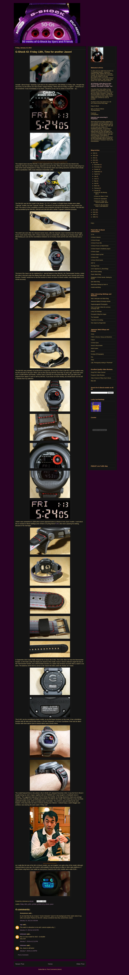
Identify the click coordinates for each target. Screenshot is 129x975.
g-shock (46, 904)
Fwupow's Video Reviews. (98, 375)
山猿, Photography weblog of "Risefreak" (102, 362)
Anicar (92, 334)
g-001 (29, 904)
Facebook (93, 113)
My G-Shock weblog (96, 271)
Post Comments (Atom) (54, 969)
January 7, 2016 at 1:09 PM (28, 951)
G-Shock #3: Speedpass (100, 198)
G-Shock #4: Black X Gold (101, 196)
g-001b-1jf (40, 904)
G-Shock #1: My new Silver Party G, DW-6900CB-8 (101, 205)
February (96, 188)
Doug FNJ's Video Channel (98, 372)
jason (51, 904)
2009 (94, 214)
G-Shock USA (94, 257)
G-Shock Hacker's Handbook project (100, 248)
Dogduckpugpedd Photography (99, 304)
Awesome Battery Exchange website (100, 301)
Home (50, 964)
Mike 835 (93, 381)
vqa (21, 924)
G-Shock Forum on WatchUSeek (99, 246)
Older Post (80, 964)
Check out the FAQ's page (100, 103)
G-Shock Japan (95, 251)
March (96, 185)
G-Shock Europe (95, 240)
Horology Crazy (95, 266)
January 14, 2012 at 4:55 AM (29, 920)
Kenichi (93, 351)
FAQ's (92, 223)
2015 (94, 155)
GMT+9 (93, 263)
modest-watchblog (96, 287)
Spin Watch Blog (95, 281)
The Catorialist (95, 317)
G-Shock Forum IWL (96, 243)
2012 (94, 162)
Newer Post (19, 964)
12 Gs (92, 234)
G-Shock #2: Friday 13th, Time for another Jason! (43, 51)
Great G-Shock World (96, 345)
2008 (94, 217)
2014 (94, 158)
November (97, 167)
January (96, 190)
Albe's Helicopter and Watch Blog (100, 298)
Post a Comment (23, 955)
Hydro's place (94, 348)
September (97, 171)
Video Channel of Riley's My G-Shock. (101, 378)
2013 (94, 160)
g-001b (34, 904)
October (96, 169)
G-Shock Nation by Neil (97, 254)
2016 (94, 153)
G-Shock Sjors (95, 342)
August (96, 174)
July (95, 176)
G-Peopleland (94, 114)
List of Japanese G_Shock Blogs (99, 268)
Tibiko (92, 360)
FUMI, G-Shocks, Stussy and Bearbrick (101, 337)
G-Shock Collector (96, 237)
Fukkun (93, 340)
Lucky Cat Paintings (96, 311)
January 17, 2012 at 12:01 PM (29, 930)
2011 (94, 210)
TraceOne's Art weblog (97, 320)
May (95, 181)
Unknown (23, 934)
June (95, 178)
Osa (92, 357)
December (97, 164)
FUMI (57, 523)
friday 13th (23, 904)
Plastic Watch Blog (96, 274)
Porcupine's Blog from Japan (98, 314)
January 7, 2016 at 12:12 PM (29, 941)
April (95, 183)
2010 (94, 212)
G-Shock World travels (97, 260)
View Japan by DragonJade (98, 323)
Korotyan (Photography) (97, 354)
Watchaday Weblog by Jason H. (99, 284)
